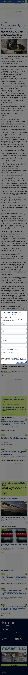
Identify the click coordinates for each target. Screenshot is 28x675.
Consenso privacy (6, 354)
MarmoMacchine (13, 351)
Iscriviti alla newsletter (21, 362)
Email (2, 331)
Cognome (3, 327)
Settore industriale (5, 345)
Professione (3, 336)
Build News (5, 351)
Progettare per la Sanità (8, 352)
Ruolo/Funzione (4, 340)
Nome (2, 322)
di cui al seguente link (13, 358)
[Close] (26, 313)
